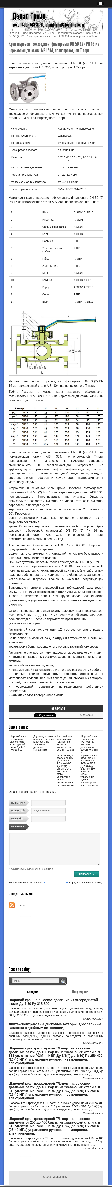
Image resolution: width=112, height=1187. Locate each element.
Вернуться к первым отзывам (25, 882)
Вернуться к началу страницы (86, 882)
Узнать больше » (93, 1018)
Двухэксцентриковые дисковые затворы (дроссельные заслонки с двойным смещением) (45, 743)
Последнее (31, 991)
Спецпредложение (34, 32)
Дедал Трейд (29, 16)
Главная (14, 32)
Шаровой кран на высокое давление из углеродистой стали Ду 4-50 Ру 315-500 (18, 743)
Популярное (80, 991)
